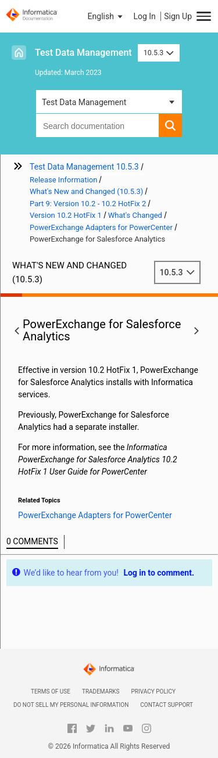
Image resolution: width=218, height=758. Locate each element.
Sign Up (178, 16)
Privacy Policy (153, 691)
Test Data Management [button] (84, 102)
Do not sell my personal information (70, 705)
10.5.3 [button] (159, 52)
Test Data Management (83, 52)
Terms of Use (50, 691)
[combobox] (97, 125)
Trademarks (101, 691)
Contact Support (166, 705)
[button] (106, 16)
